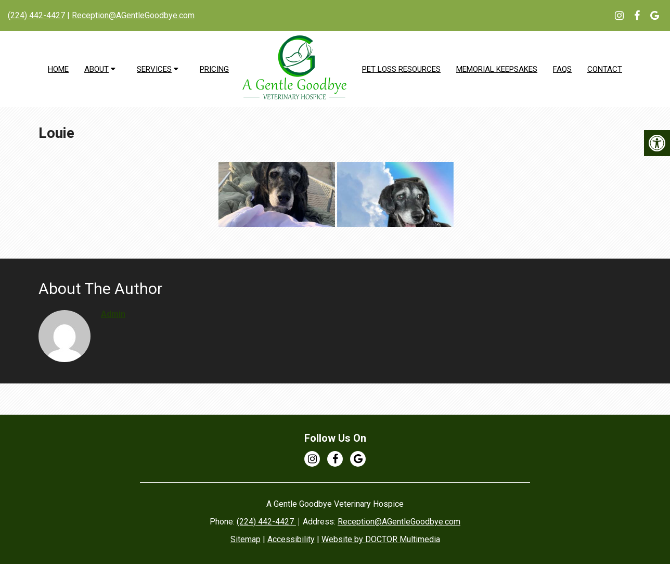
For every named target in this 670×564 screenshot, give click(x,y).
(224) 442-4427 (36, 15)
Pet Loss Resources (401, 69)
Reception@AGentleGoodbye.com (133, 15)
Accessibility (291, 539)
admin (113, 314)
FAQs (562, 69)
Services (154, 69)
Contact (604, 69)
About (96, 69)
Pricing (214, 69)
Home (58, 69)
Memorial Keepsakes (496, 69)
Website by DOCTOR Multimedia (380, 539)
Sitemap (245, 539)
